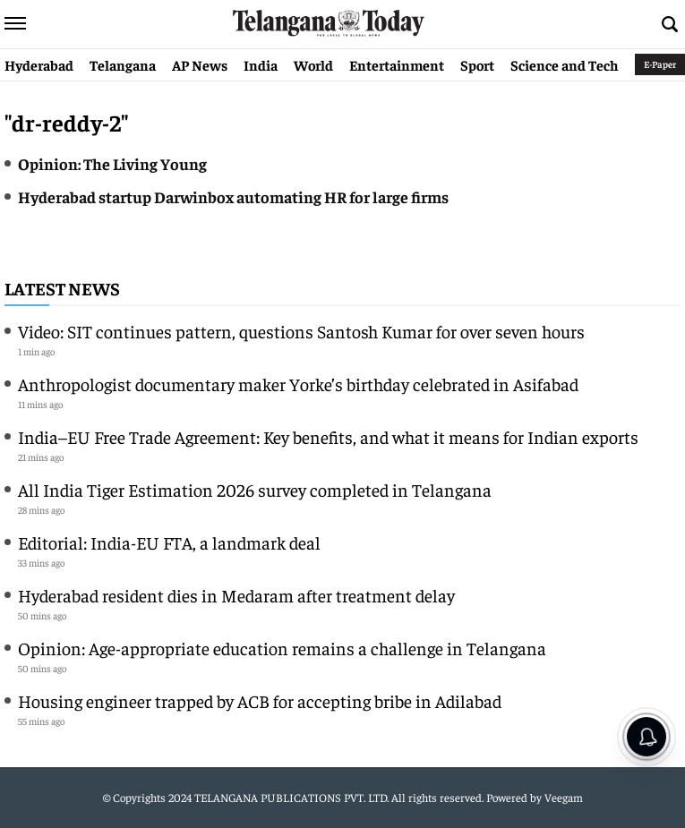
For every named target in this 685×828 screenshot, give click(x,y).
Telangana (123, 64)
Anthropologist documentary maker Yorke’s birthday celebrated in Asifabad (298, 383)
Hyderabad (38, 64)
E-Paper (660, 64)
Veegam (563, 797)
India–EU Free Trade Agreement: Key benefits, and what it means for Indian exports (328, 436)
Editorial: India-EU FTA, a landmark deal (169, 542)
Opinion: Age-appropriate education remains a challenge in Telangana (282, 647)
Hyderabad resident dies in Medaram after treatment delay (236, 595)
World (313, 64)
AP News (199, 64)
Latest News (62, 288)
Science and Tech (564, 64)
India (261, 64)
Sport (477, 64)
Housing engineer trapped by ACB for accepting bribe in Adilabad (259, 700)
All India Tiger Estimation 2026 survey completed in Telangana (255, 489)
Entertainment (396, 64)
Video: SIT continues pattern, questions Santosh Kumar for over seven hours (301, 331)
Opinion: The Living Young (112, 163)
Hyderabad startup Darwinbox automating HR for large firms (233, 196)
